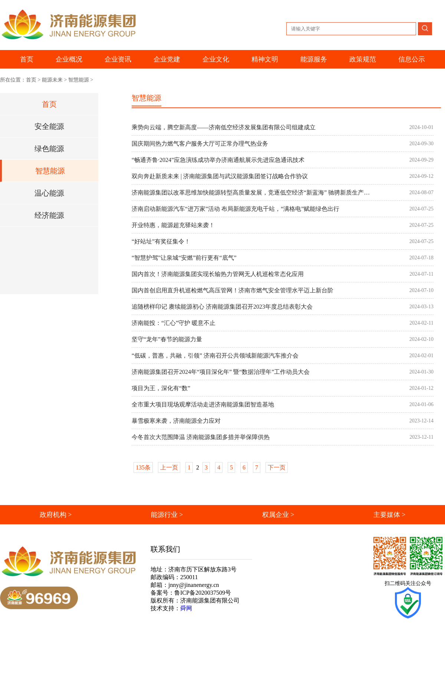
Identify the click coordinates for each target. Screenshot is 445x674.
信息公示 (411, 59)
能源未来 (52, 80)
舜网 (186, 608)
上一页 (169, 467)
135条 (143, 467)
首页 (26, 59)
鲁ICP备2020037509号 (202, 593)
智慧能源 (78, 80)
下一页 (277, 467)
